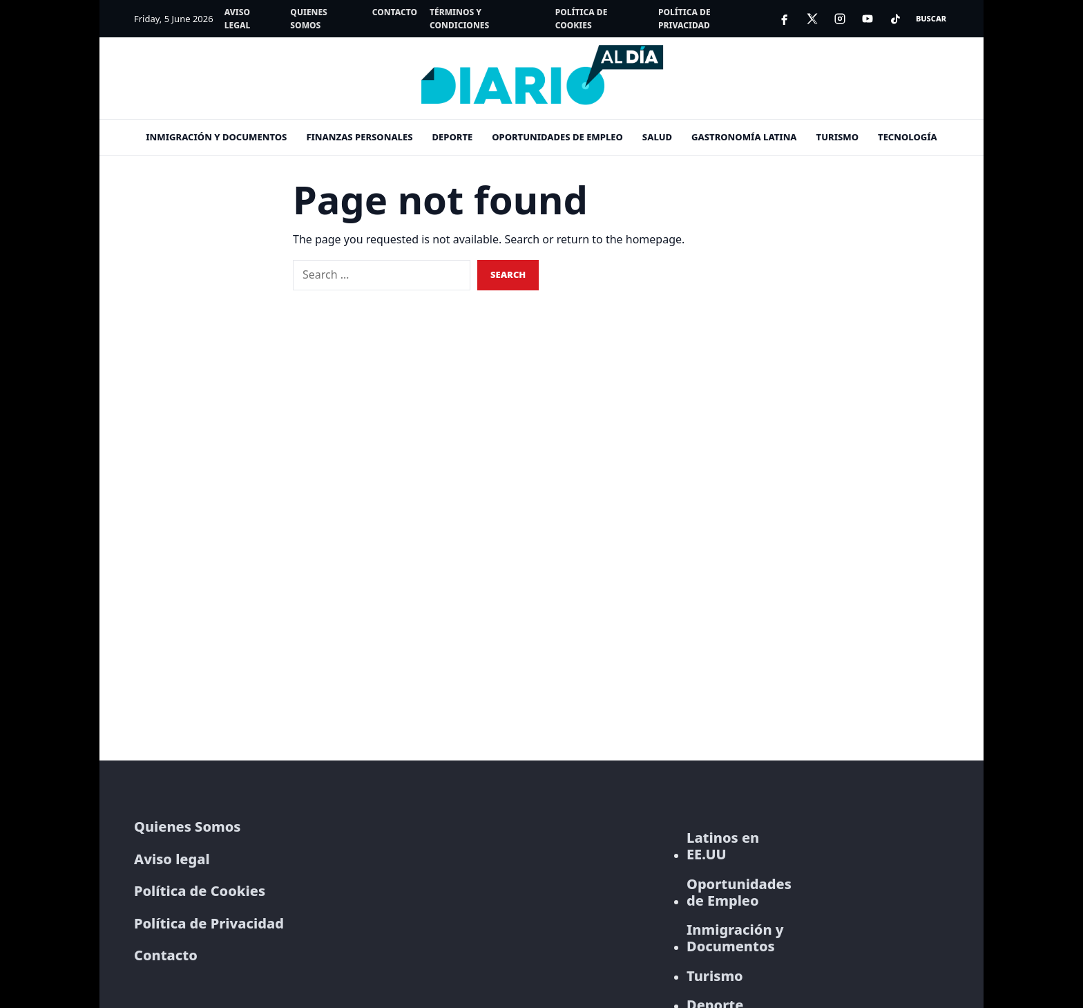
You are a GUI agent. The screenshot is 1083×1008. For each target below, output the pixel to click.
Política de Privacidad (684, 18)
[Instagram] (840, 18)
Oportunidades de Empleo (739, 892)
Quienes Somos (308, 18)
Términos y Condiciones (459, 18)
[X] (812, 18)
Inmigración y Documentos (735, 938)
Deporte (452, 137)
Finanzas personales (359, 137)
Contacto (394, 12)
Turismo (837, 137)
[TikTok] (895, 18)
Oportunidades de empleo (557, 137)
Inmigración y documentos (216, 137)
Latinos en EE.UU (723, 846)
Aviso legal (237, 18)
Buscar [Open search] (931, 18)
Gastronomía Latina (744, 137)
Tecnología (907, 137)
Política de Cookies (581, 18)
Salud (657, 137)
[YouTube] (867, 18)
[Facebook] (784, 18)
